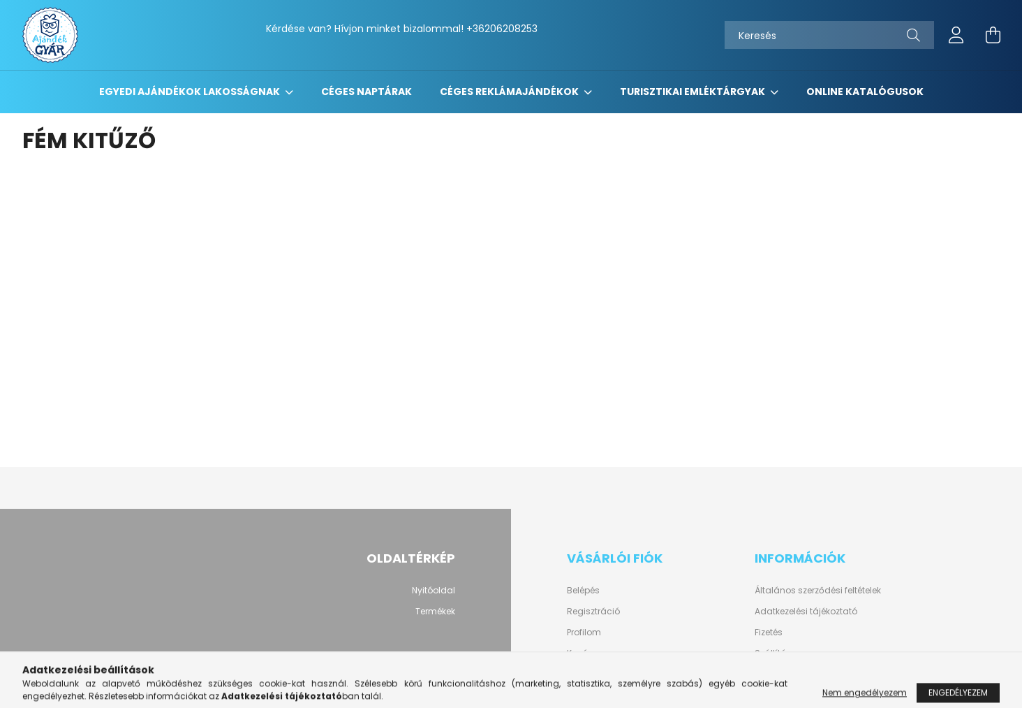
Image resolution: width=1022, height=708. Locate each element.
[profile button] (956, 35)
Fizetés (769, 632)
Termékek (435, 611)
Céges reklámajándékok (510, 92)
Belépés (583, 590)
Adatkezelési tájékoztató (806, 611)
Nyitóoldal (433, 590)
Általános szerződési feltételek (818, 590)
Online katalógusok (865, 92)
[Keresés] (829, 35)
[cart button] (993, 35)
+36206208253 (502, 29)
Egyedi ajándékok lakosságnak (190, 92)
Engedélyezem (958, 698)
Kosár (579, 653)
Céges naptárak (366, 92)
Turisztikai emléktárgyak (693, 92)
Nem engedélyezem (864, 698)
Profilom (584, 632)
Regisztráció (593, 611)
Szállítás (773, 653)
